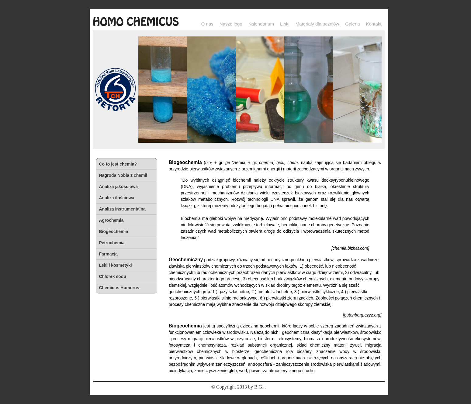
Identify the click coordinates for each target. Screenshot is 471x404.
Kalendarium (261, 23)
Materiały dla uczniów (317, 23)
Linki (284, 23)
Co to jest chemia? (118, 164)
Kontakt (374, 23)
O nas (207, 23)
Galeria (352, 23)
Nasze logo (231, 23)
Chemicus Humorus (119, 287)
